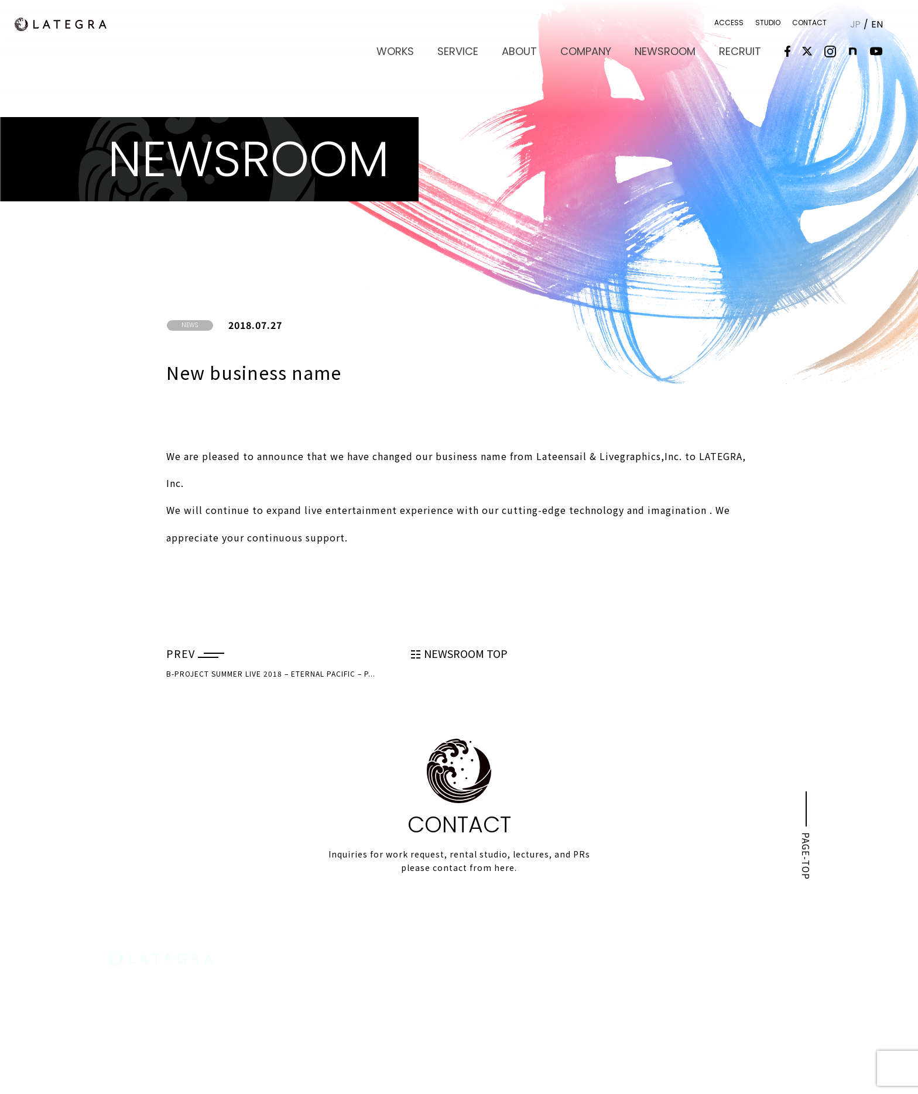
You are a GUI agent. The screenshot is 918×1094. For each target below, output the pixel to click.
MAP (125, 1034)
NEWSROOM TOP (459, 653)
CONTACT (809, 23)
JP (855, 24)
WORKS (416, 50)
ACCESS (728, 23)
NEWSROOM (671, 50)
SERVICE (475, 50)
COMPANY (596, 50)
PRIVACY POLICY (783, 1015)
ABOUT (534, 50)
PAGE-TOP (805, 849)
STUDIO (767, 23)
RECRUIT (741, 50)
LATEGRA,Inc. (67, 25)
